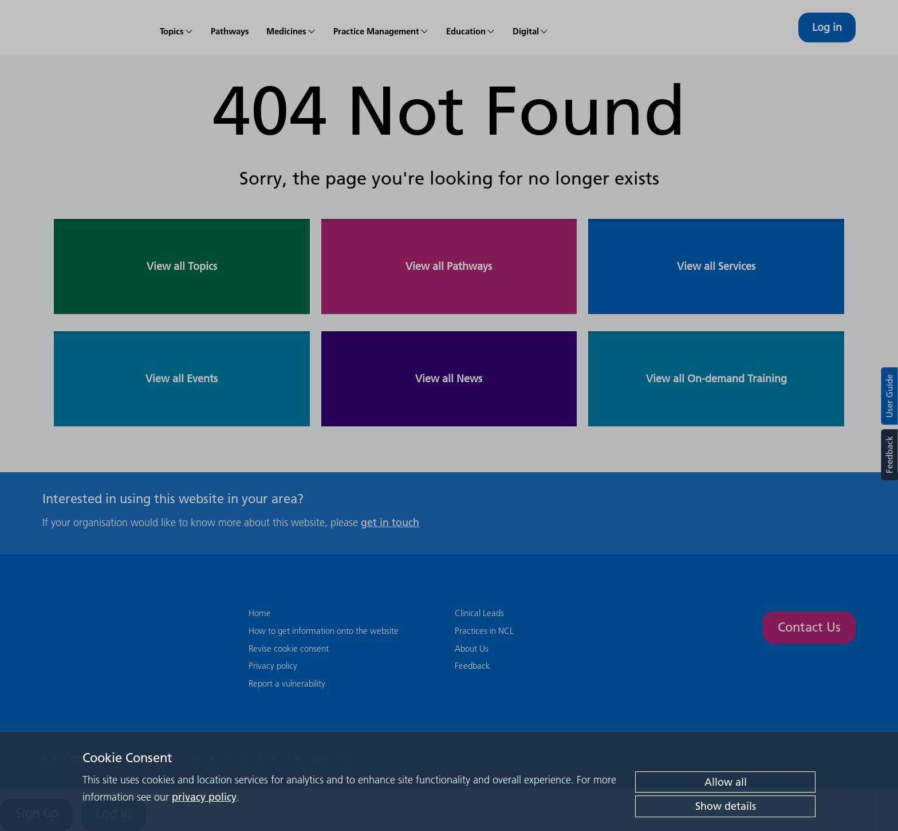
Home (260, 612)
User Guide (889, 396)
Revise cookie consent (289, 648)
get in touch (390, 522)
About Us (472, 648)
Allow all (725, 782)
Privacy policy (273, 665)
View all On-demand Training (716, 378)
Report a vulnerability (287, 683)
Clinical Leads (479, 612)
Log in (827, 27)
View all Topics (182, 266)
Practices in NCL (484, 630)
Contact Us (809, 627)
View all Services (716, 266)
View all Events (181, 378)
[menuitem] (176, 27)
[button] (291, 27)
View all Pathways (448, 266)
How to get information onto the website (324, 630)
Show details (725, 806)
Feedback (889, 454)
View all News (448, 378)
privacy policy (204, 796)
